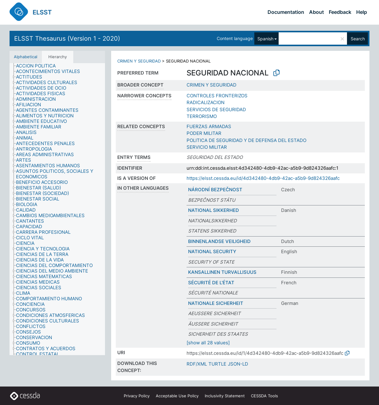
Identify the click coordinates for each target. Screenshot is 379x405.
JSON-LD (238, 364)
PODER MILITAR (204, 133)
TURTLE (217, 364)
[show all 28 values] (208, 343)
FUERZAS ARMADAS (209, 126)
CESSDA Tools (264, 395)
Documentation (286, 12)
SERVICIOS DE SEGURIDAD (216, 109)
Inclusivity (225, 395)
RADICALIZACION (205, 102)
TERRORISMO (202, 116)
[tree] (57, 209)
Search (358, 38)
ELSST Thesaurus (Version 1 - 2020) (67, 38)
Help (361, 12)
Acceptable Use (177, 395)
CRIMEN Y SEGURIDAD (139, 61)
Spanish (265, 38)
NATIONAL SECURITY (212, 251)
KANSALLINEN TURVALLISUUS (222, 272)
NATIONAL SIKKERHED (213, 210)
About (316, 12)
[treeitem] (38, 66)
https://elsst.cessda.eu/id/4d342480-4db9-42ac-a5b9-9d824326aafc (263, 178)
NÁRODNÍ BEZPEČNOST (215, 189)
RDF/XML (197, 364)
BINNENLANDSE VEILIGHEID (219, 241)
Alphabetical (25, 56)
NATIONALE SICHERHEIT (215, 303)
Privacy (137, 395)
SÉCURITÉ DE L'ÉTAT (211, 283)
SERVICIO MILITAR (207, 147)
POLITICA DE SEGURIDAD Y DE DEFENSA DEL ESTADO (246, 140)
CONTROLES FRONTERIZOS (217, 96)
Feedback (340, 12)
